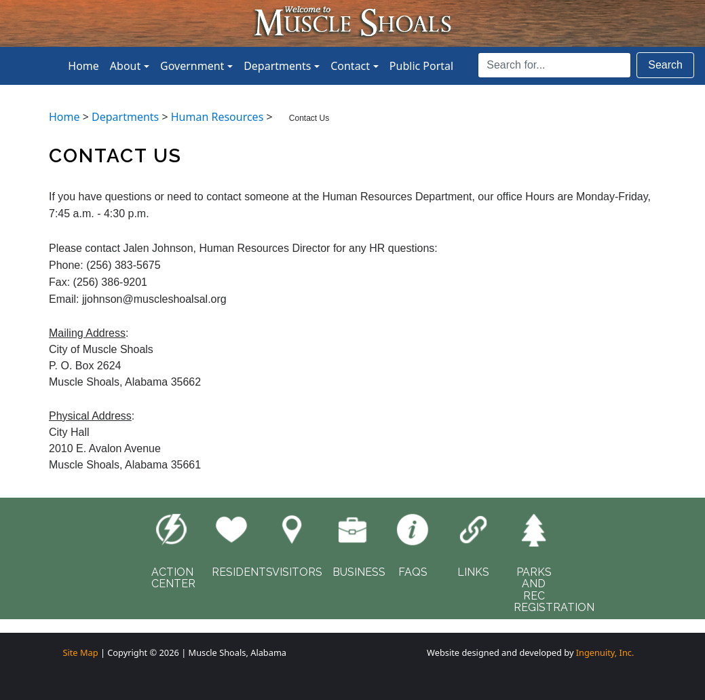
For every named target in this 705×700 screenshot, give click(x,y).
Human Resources (217, 116)
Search (665, 65)
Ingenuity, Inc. (605, 652)
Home (83, 65)
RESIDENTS (242, 572)
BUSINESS (358, 572)
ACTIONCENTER (173, 578)
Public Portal (421, 65)
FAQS (412, 572)
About (125, 65)
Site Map (80, 652)
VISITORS (297, 572)
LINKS (473, 572)
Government (192, 65)
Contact (350, 65)
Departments (277, 65)
